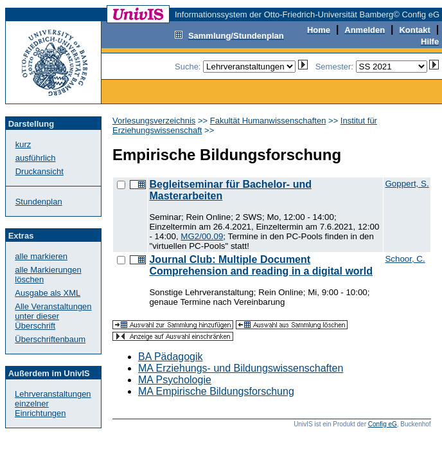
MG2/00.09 (202, 236)
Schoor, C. (405, 259)
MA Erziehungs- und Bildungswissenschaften (240, 368)
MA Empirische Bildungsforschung (216, 391)
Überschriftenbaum (50, 339)
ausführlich (35, 158)
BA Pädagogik (170, 356)
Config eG (382, 424)
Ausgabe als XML (47, 293)
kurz (23, 144)
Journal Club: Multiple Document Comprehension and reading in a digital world (261, 265)
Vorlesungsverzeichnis (153, 120)
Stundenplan (38, 201)
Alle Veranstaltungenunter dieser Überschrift (53, 316)
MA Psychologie (174, 379)
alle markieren (41, 256)
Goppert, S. (407, 183)
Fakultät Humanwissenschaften (268, 120)
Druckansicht (39, 171)
